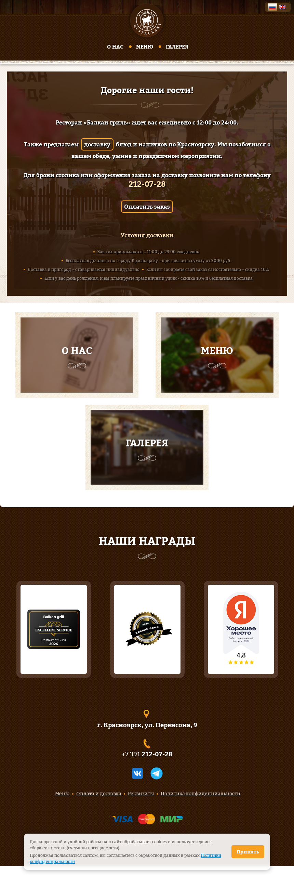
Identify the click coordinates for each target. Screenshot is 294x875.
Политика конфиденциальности (200, 793)
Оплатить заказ (147, 206)
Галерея (177, 46)
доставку (97, 144)
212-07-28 (147, 184)
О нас (115, 46)
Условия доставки (147, 235)
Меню (144, 46)
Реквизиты (141, 793)
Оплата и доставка (98, 793)
